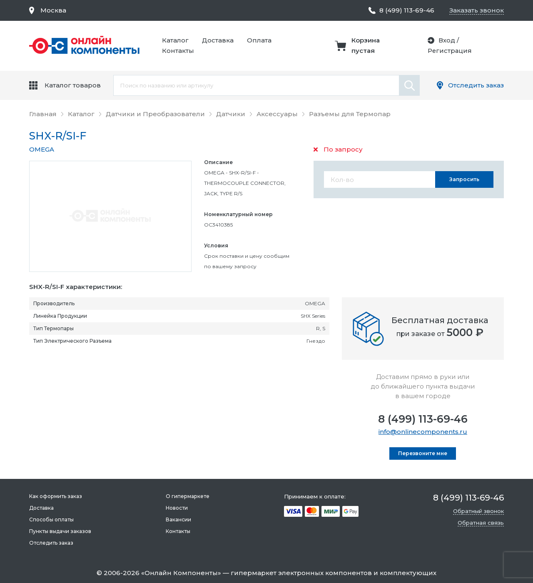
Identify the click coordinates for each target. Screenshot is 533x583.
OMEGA (41, 149)
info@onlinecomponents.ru (423, 432)
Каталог (175, 40)
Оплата (259, 40)
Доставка (218, 40)
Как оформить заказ (55, 496)
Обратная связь (481, 522)
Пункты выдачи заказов (60, 531)
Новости (177, 508)
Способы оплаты (51, 519)
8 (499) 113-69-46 (423, 419)
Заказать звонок (476, 10)
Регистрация (449, 51)
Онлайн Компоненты (181, 573)
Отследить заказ (476, 85)
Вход (446, 40)
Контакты (178, 51)
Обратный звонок (478, 511)
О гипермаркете (187, 496)
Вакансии (178, 519)
